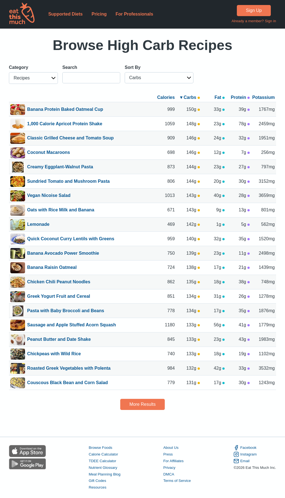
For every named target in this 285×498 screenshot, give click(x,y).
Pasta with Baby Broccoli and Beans (65, 311)
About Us (171, 448)
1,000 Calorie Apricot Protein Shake (64, 124)
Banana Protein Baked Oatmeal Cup (65, 109)
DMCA (168, 474)
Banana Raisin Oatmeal (52, 267)
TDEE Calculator (102, 461)
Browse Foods (100, 448)
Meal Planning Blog (105, 474)
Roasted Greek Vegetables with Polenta (69, 368)
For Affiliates (173, 461)
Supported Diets (65, 14)
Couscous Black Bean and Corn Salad (67, 383)
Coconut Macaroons (48, 152)
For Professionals (134, 14)
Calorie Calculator (103, 454)
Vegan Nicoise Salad (49, 195)
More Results (142, 404)
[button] (33, 78)
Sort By (133, 67)
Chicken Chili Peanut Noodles (58, 282)
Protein (240, 97)
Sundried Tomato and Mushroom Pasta (68, 181)
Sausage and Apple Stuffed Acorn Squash (71, 325)
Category (18, 67)
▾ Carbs (190, 97)
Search (69, 67)
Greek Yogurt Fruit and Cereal (58, 296)
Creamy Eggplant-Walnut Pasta (60, 167)
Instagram (245, 454)
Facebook (245, 448)
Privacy (169, 468)
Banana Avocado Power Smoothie (63, 253)
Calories (166, 97)
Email (241, 461)
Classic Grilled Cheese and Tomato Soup (70, 138)
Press (168, 454)
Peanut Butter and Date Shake (59, 339)
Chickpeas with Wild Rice (54, 354)
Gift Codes (97, 481)
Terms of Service (177, 481)
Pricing (99, 14)
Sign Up (254, 10)
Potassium (263, 97)
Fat (220, 97)
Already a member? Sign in (254, 21)
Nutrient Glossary (103, 468)
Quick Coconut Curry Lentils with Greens (70, 239)
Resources (97, 487)
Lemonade (38, 224)
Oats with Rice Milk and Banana (60, 210)
